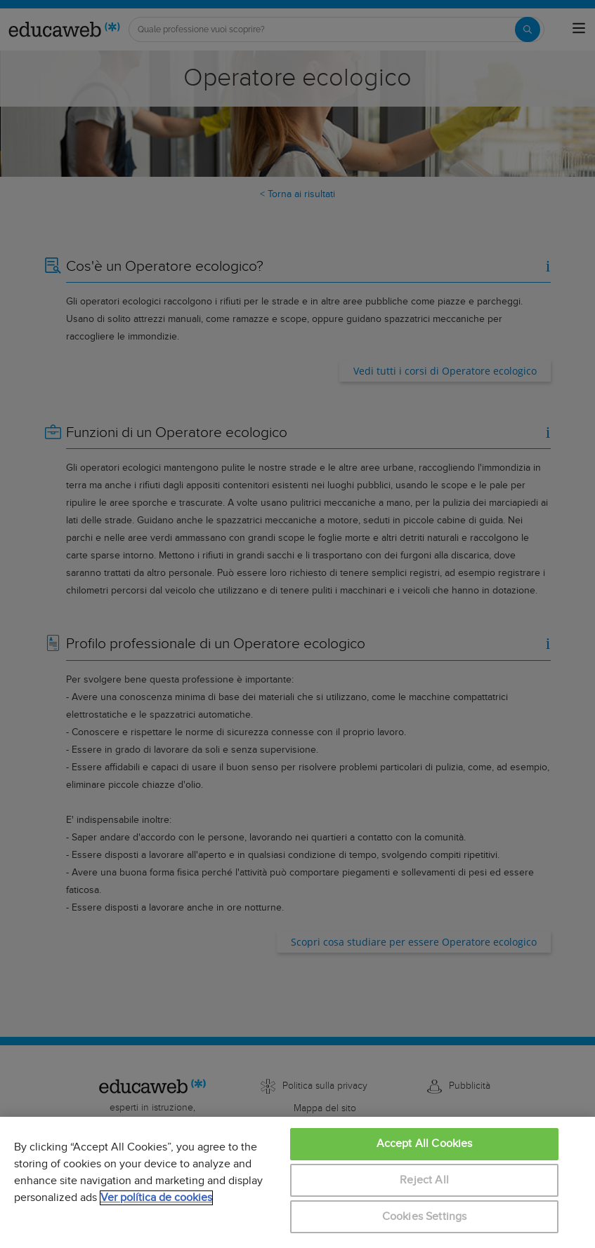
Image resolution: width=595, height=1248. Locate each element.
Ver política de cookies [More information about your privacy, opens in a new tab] (156, 1198)
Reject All (424, 1180)
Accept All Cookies (425, 1143)
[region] (297, 1182)
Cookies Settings (424, 1216)
